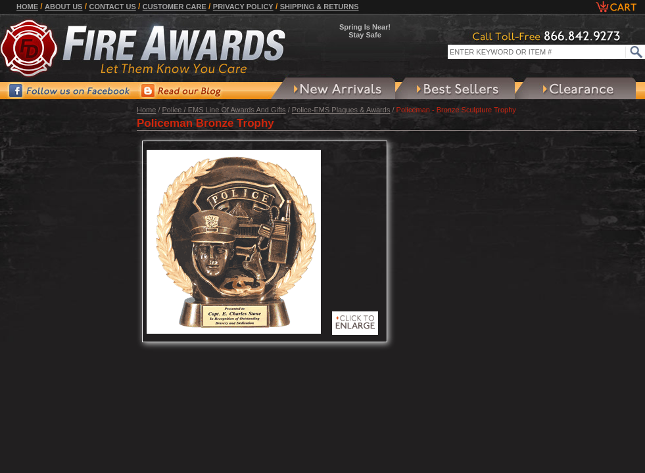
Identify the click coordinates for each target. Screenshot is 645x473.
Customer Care (174, 7)
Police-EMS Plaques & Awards (341, 110)
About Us (63, 7)
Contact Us (112, 7)
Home (27, 7)
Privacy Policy (243, 7)
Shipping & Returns (319, 7)
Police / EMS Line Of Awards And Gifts (224, 110)
